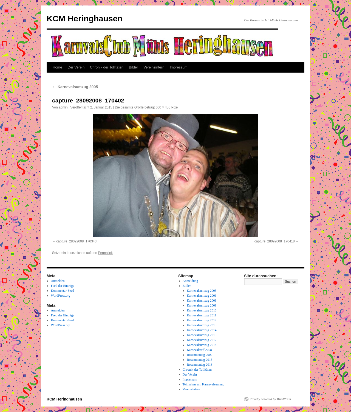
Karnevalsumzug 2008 (201, 300)
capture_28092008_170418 (274, 241)
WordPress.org (60, 295)
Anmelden (58, 281)
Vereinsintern (153, 67)
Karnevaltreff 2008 (199, 350)
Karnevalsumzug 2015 (201, 335)
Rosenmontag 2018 (199, 365)
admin (63, 107)
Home (57, 67)
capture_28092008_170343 (76, 241)
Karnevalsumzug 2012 (201, 320)
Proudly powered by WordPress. (271, 399)
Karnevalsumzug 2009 (201, 305)
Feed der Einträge (62, 286)
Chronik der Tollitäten (106, 67)
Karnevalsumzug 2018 (201, 345)
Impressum (178, 67)
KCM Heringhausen (85, 18)
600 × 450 (163, 107)
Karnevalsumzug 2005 (75, 87)
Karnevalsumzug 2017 (201, 340)
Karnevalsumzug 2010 (201, 310)
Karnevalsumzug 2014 (201, 330)
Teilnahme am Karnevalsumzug (203, 384)
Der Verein (76, 67)
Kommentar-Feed (62, 291)
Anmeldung (190, 281)
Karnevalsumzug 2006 (201, 295)
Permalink (105, 253)
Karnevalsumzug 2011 (201, 315)
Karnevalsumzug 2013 (201, 325)
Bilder (133, 67)
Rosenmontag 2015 (199, 360)
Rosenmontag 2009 (199, 355)
